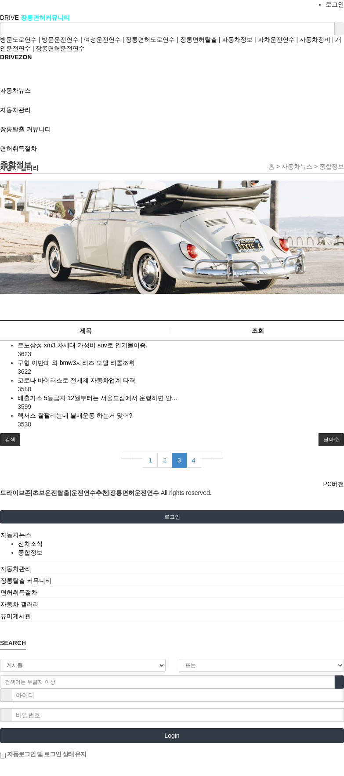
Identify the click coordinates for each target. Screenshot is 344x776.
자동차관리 (15, 568)
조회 (258, 330)
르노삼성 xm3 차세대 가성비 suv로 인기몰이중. (83, 345)
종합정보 (30, 552)
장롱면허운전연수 (60, 48)
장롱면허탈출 (198, 39)
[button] (10, 439)
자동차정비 (315, 39)
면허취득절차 (18, 592)
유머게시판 (15, 616)
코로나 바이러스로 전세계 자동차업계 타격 (76, 380)
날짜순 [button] (331, 440)
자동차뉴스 (15, 534)
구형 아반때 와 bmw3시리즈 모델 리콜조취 (76, 362)
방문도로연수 (18, 39)
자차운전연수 (276, 39)
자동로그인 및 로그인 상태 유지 (43, 754)
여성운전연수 (102, 39)
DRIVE (10, 17)
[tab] (172, 535)
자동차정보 (237, 39)
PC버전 (333, 483)
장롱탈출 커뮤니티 (25, 580)
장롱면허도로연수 (150, 39)
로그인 (335, 4)
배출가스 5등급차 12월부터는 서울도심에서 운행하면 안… (98, 397)
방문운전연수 (60, 39)
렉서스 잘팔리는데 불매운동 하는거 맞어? (75, 415)
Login (171, 735)
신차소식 (30, 543)
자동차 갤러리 (19, 604)
